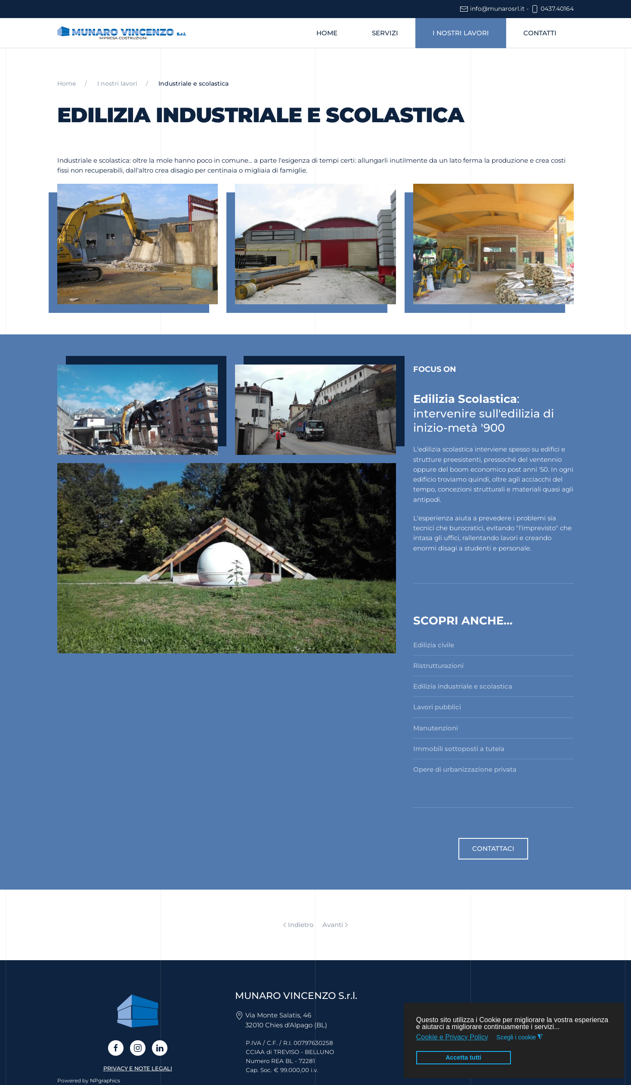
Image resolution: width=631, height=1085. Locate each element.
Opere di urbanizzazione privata (465, 769)
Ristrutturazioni (438, 666)
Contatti (540, 33)
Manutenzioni (435, 728)
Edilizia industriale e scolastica (462, 686)
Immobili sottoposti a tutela (458, 749)
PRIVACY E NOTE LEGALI (137, 1068)
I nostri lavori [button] (461, 33)
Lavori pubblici (437, 707)
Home (326, 33)
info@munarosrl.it (492, 8)
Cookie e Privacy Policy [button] (452, 1037)
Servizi (385, 33)
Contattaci (493, 848)
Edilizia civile (433, 645)
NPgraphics (105, 1080)
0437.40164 (552, 8)
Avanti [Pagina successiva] (335, 925)
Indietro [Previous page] (298, 925)
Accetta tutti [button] (463, 1057)
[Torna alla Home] (121, 33)
